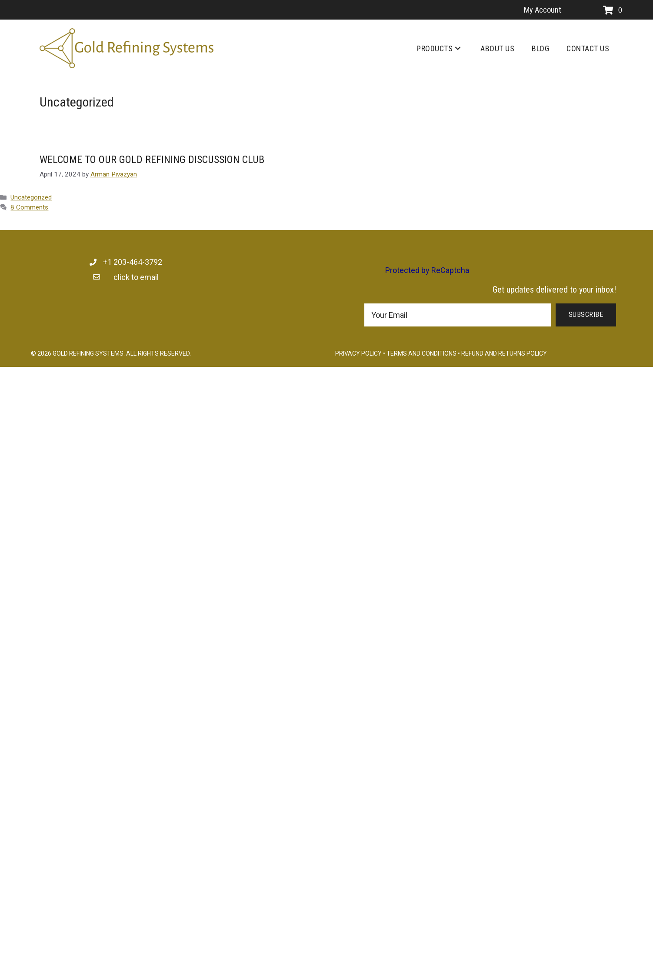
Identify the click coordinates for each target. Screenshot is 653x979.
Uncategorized (31, 197)
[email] (457, 314)
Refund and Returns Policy (504, 353)
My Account (542, 9)
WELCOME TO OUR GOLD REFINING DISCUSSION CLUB (152, 159)
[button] (458, 48)
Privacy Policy (358, 353)
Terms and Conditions (421, 353)
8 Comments (29, 207)
